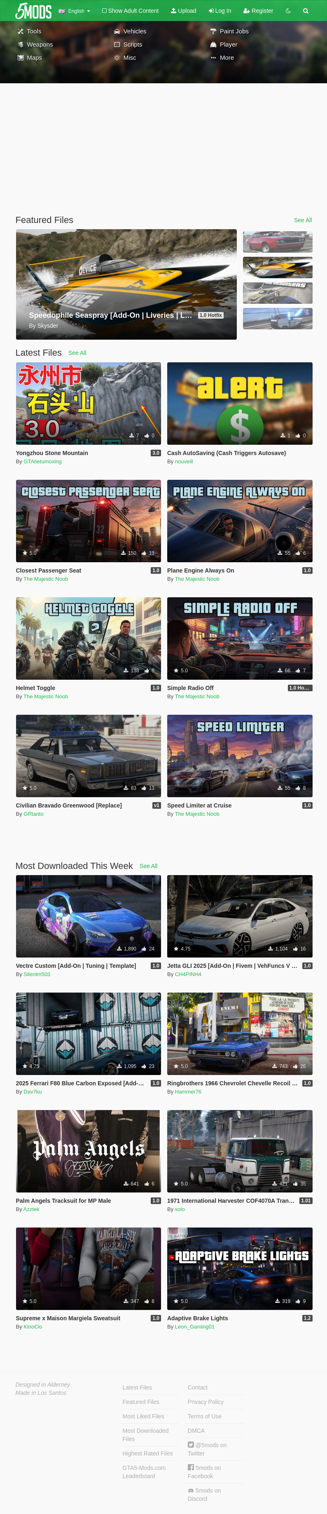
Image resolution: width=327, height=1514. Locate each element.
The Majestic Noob (45, 579)
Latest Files (137, 1387)
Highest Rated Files (148, 1453)
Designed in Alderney (43, 1384)
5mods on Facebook (204, 1471)
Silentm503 (36, 974)
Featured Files (141, 1402)
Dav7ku (32, 1092)
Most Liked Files (143, 1416)
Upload (183, 10)
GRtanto (33, 814)
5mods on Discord (204, 1494)
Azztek (31, 1209)
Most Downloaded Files (146, 1434)
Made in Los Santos (41, 1393)
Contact (198, 1387)
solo (180, 1209)
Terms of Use (205, 1416)
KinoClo (32, 1327)
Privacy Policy (206, 1402)
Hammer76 (188, 1092)
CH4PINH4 (188, 974)
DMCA (196, 1430)
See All (303, 220)
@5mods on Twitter (207, 1449)
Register (258, 10)
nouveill (184, 461)
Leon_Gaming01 (195, 1327)
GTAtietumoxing (42, 461)
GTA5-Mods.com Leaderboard (144, 1472)
